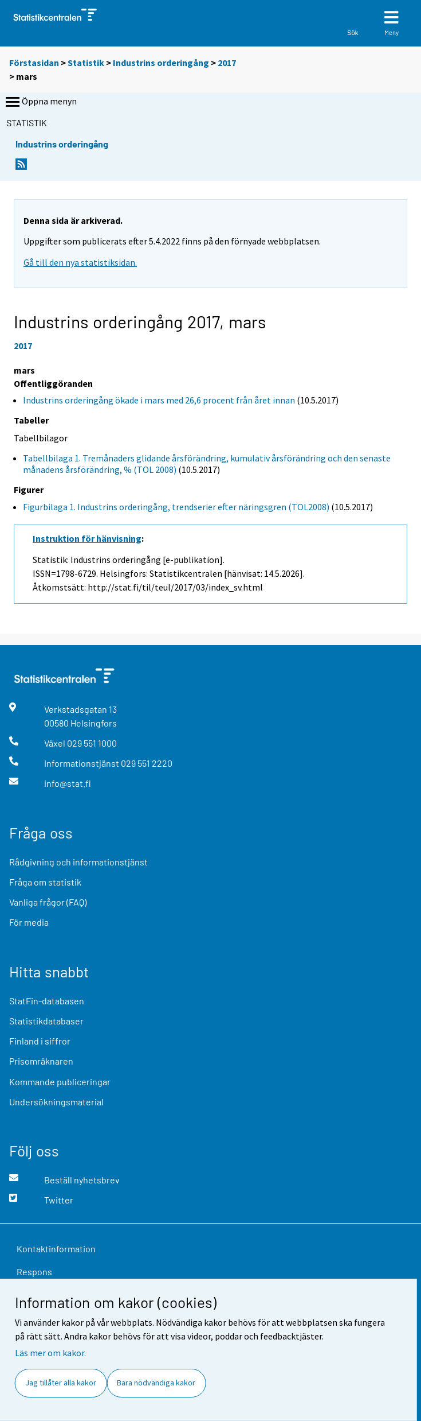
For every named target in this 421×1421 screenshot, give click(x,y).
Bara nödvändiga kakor (156, 1382)
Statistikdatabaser (46, 1020)
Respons (34, 1271)
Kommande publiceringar (60, 1081)
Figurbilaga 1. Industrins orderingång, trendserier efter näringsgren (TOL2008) (176, 507)
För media (29, 922)
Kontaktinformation (56, 1248)
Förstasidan (34, 62)
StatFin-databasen (46, 1000)
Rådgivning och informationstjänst (78, 861)
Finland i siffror (39, 1040)
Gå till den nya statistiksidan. (80, 262)
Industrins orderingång (161, 62)
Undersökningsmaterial (56, 1101)
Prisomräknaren (41, 1060)
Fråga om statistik (45, 881)
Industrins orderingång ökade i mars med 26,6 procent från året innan (159, 400)
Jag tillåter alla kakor (60, 1382)
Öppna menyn (40, 102)
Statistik (86, 62)
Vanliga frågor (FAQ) (47, 901)
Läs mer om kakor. (50, 1352)
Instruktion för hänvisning (87, 538)
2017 (227, 62)
